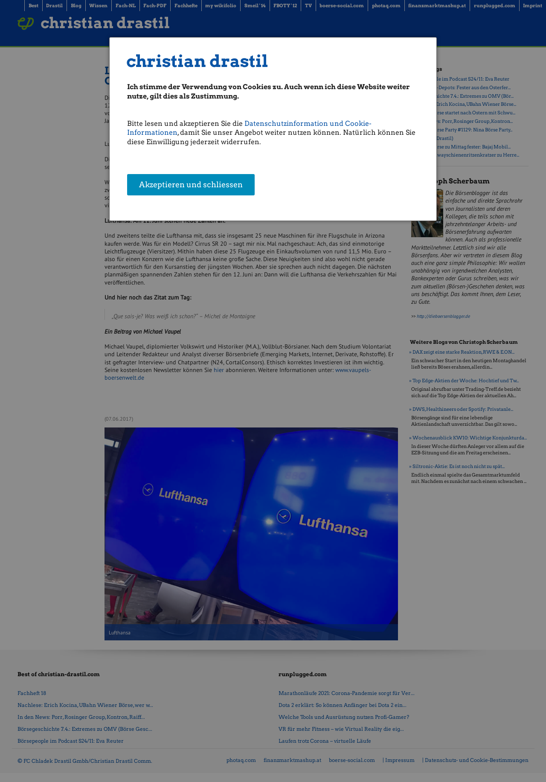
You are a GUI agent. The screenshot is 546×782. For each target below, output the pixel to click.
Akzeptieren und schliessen (191, 185)
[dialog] (273, 129)
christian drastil (197, 61)
